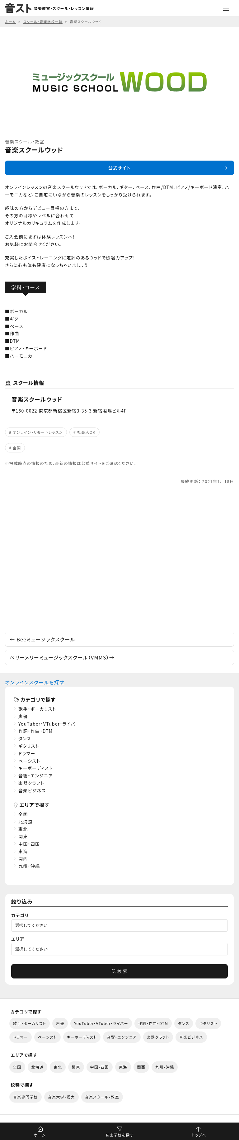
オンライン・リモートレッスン (38, 432)
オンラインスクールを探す (34, 682)
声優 (23, 716)
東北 (23, 829)
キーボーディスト (35, 768)
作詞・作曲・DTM (35, 731)
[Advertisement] (119, 558)
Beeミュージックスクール (42, 639)
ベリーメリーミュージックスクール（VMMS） (62, 657)
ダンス (24, 738)
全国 (17, 447)
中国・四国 (29, 844)
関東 (23, 836)
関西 (23, 858)
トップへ (199, 1135)
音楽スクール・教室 (102, 1096)
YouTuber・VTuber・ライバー (49, 724)
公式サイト (119, 168)
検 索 (119, 971)
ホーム (40, 1135)
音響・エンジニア (35, 775)
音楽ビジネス (32, 790)
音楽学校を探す (119, 1135)
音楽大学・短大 (61, 1096)
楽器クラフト (31, 783)
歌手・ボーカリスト (37, 709)
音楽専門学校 (25, 1096)
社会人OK (86, 432)
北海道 (25, 822)
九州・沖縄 (29, 866)
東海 (23, 851)
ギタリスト (28, 746)
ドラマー (26, 753)
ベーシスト (29, 761)
